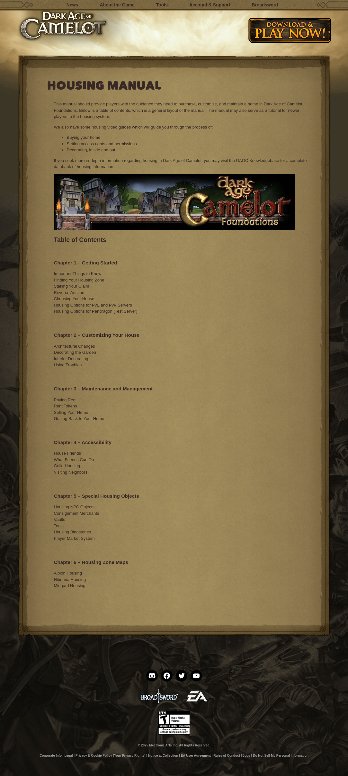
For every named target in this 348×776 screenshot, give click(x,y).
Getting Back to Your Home (79, 418)
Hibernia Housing (70, 579)
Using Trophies (68, 364)
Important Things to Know (78, 273)
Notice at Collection (163, 755)
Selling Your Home (71, 412)
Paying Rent (65, 399)
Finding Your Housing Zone (79, 280)
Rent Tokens (65, 406)
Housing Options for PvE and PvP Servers (93, 305)
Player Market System (74, 538)
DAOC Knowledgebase (257, 160)
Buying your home (84, 137)
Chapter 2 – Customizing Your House (96, 335)
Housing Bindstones (72, 532)
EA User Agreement (196, 755)
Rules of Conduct (226, 755)
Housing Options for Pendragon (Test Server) (96, 311)
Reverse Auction (69, 292)
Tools (59, 525)
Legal (68, 755)
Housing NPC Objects (74, 506)
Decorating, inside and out (91, 149)
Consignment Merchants (76, 513)
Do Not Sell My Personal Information (280, 755)
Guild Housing (67, 465)
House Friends (67, 453)
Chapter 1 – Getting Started (85, 262)
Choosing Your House (74, 298)
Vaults (59, 519)
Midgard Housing (69, 585)
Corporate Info (51, 755)
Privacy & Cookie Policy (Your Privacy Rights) (111, 755)
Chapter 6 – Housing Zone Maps (91, 562)
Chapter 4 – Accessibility (83, 442)
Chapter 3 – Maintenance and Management (103, 388)
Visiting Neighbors (71, 472)
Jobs (246, 755)
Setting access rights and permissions (102, 143)
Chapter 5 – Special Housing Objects (96, 496)
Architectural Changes (74, 346)
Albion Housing (68, 573)
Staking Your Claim (71, 286)
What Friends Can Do (74, 459)
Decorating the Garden (75, 352)
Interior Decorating (71, 358)
